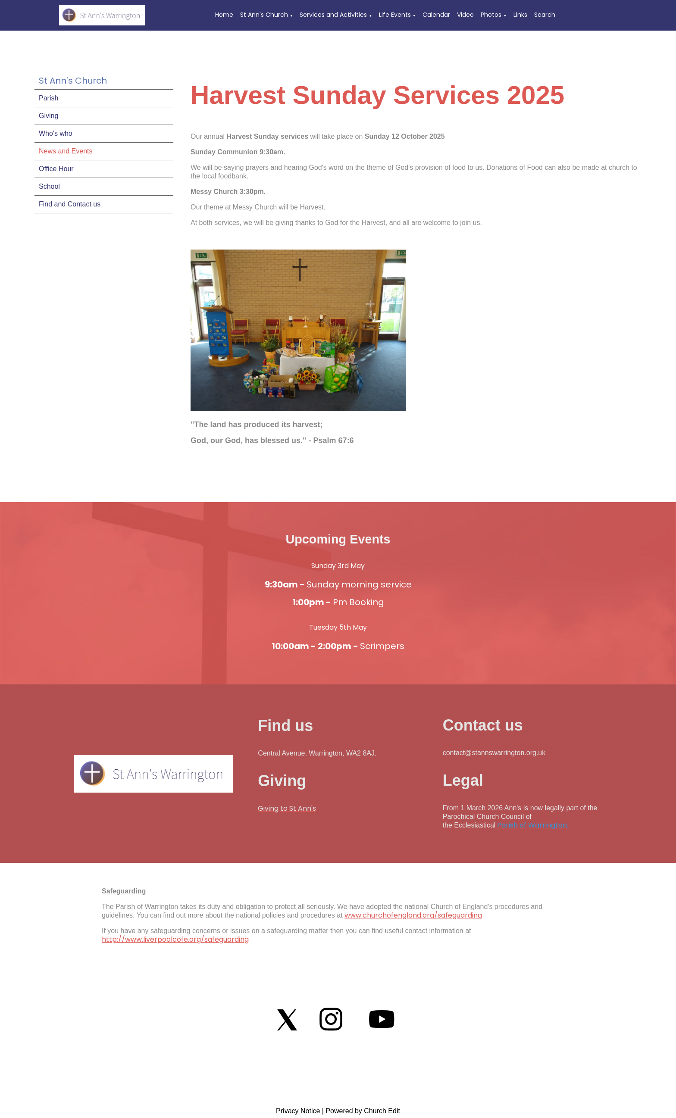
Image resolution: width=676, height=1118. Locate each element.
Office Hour (56, 168)
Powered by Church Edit (362, 1111)
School (49, 186)
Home (224, 14)
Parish (48, 98)
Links (520, 14)
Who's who (55, 133)
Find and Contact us (69, 204)
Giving (48, 115)
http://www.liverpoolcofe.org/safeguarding (175, 939)
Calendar (436, 14)
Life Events (395, 14)
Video (465, 14)
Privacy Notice (298, 1111)
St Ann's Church (264, 14)
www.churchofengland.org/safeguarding (413, 915)
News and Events (66, 151)
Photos (491, 14)
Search (544, 14)
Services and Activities (333, 14)
